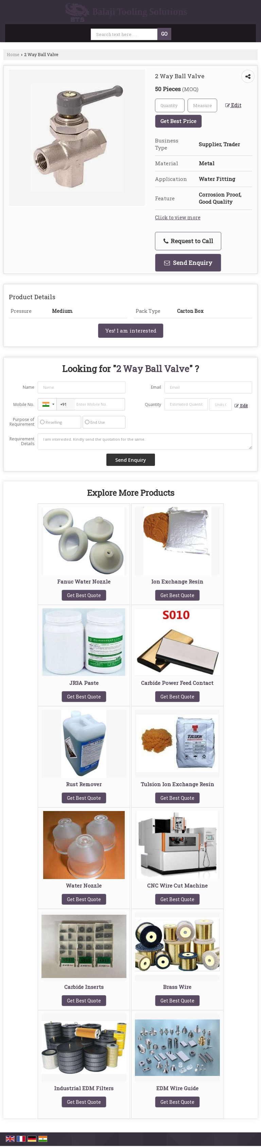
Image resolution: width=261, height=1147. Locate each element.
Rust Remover (84, 784)
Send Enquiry (188, 263)
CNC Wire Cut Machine (177, 885)
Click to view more (178, 217)
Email (156, 387)
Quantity (153, 404)
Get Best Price (178, 121)
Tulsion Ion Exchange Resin (177, 784)
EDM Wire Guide (177, 1088)
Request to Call (188, 241)
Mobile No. (23, 404)
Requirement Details (22, 441)
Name (28, 387)
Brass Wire (177, 986)
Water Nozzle (84, 885)
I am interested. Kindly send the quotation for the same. (145, 441)
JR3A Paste (84, 682)
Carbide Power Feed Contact (177, 682)
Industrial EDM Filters (84, 1088)
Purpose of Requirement (22, 422)
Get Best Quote (84, 595)
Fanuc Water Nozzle (83, 581)
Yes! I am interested (130, 330)
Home (13, 54)
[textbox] (202, 105)
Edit (233, 105)
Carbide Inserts (84, 986)
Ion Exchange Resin (177, 581)
